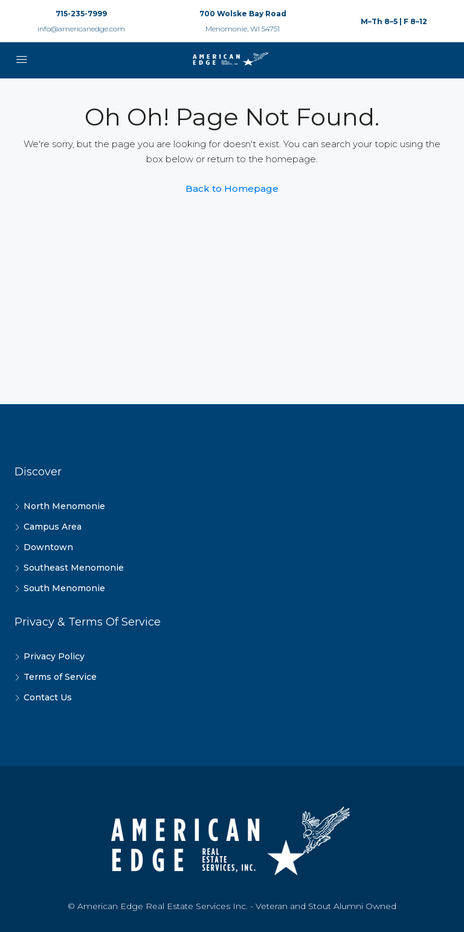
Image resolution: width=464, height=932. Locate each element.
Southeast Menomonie (74, 567)
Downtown (48, 547)
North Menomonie (64, 506)
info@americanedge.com (81, 28)
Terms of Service (60, 676)
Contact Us (48, 697)
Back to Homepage (232, 188)
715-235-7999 (81, 13)
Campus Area (53, 526)
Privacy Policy (54, 656)
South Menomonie (64, 588)
